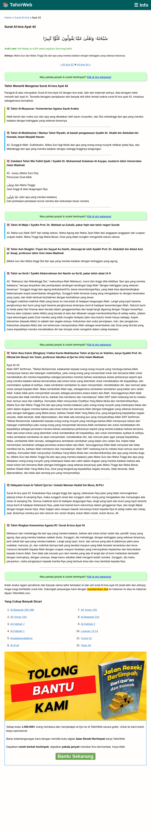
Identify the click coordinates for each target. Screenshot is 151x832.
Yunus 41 (86, 638)
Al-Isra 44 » (84, 64)
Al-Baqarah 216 (90, 616)
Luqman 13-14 (89, 631)
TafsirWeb (21, 4)
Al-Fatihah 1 (17, 631)
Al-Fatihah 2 (88, 624)
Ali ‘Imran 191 (89, 609)
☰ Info (141, 5)
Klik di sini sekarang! (99, 77)
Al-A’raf (14, 645)
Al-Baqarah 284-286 (22, 609)
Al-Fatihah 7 (17, 624)
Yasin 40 (86, 645)
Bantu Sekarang (75, 756)
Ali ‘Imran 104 (18, 616)
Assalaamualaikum (21, 638)
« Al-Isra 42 (67, 64)
